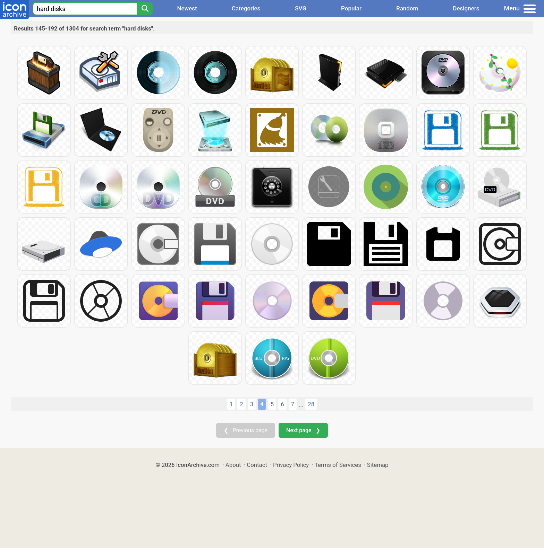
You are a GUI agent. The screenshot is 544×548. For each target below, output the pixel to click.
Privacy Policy (291, 464)
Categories (246, 8)
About (233, 464)
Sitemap (378, 464)
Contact (257, 464)
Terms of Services (338, 464)
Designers (466, 8)
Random (407, 8)
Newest (187, 8)
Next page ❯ (303, 430)
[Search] (145, 8)
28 (311, 404)
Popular (351, 8)
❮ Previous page (245, 430)
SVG (300, 8)
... (301, 404)
